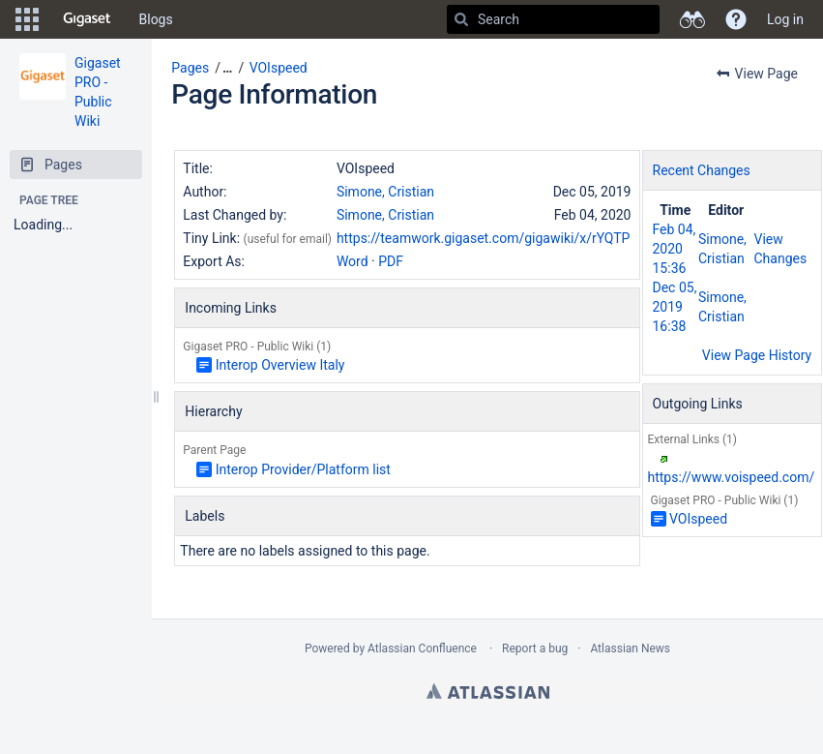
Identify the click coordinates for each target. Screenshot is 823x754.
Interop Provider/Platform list (303, 469)
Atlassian (487, 691)
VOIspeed (279, 67)
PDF (390, 261)
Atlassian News (630, 648)
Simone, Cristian (385, 191)
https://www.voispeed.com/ (731, 477)
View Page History (756, 355)
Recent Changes (701, 170)
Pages (190, 67)
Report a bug (535, 648)
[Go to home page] (87, 19)
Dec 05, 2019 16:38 (675, 307)
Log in (785, 19)
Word (352, 261)
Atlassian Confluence (422, 648)
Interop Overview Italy (280, 365)
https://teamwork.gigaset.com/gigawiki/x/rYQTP (483, 238)
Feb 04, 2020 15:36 (674, 249)
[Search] (461, 19)
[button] (27, 19)
